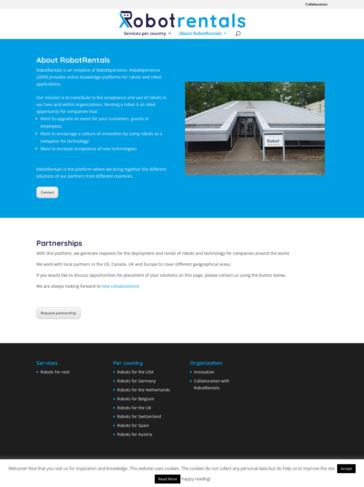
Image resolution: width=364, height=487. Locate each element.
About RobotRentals (200, 33)
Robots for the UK (134, 407)
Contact (47, 192)
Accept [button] (346, 468)
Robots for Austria (134, 434)
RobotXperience (144, 70)
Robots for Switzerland (139, 416)
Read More (167, 479)
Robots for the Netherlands (143, 390)
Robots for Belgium (135, 399)
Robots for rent (55, 372)
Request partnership (58, 313)
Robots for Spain (133, 425)
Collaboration (316, 5)
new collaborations (120, 286)
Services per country (145, 33)
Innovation (204, 372)
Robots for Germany (136, 381)
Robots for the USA (135, 372)
